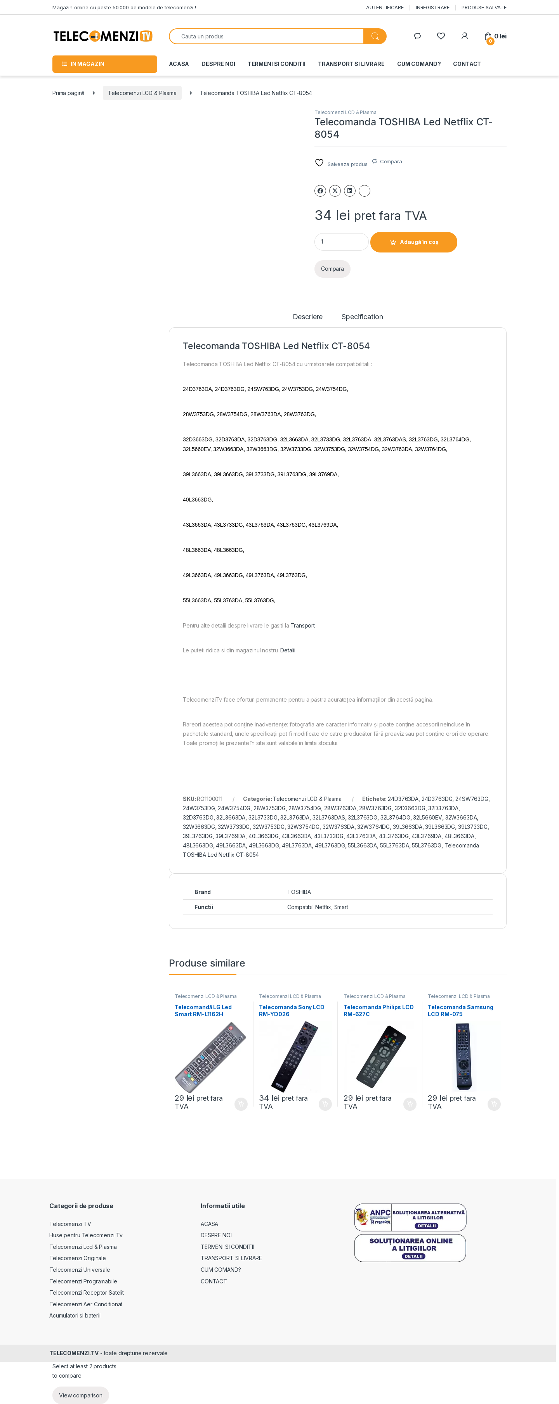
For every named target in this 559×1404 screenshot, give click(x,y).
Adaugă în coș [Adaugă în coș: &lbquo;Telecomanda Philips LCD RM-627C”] (410, 1104)
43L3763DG (394, 836)
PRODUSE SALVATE (484, 7)
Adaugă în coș (419, 242)
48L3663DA (459, 836)
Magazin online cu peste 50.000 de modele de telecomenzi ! (124, 7)
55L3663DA (362, 845)
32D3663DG (410, 808)
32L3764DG (395, 817)
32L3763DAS (328, 817)
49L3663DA (231, 845)
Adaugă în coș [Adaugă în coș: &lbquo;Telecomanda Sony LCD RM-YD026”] (325, 1104)
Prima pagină (68, 93)
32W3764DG (373, 826)
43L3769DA (426, 836)
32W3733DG (234, 826)
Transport (302, 625)
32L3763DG (362, 817)
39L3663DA (407, 826)
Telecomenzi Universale (79, 1269)
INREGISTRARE (433, 7)
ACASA (179, 64)
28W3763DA (340, 808)
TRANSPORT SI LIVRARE (351, 64)
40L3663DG (263, 836)
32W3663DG (199, 826)
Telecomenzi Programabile (83, 1281)
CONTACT (467, 64)
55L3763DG (426, 845)
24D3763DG (437, 798)
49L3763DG (330, 845)
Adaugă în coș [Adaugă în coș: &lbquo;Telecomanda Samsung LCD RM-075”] (494, 1104)
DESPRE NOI (218, 64)
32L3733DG (263, 817)
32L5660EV (427, 817)
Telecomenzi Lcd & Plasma (83, 1246)
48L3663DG (198, 845)
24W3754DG (234, 808)
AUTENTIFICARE (385, 7)
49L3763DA (297, 845)
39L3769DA (230, 836)
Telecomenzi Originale (77, 1258)
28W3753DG (269, 808)
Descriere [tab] (308, 317)
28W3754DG (304, 808)
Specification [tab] (362, 317)
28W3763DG (375, 808)
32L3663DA (230, 817)
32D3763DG (198, 817)
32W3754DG (303, 826)
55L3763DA (394, 845)
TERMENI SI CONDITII (277, 64)
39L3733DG (473, 826)
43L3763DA (361, 836)
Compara (391, 161)
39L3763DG (198, 836)
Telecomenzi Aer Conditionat (85, 1304)
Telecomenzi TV (70, 1224)
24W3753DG (199, 808)
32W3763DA (338, 826)
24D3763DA (403, 798)
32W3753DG (269, 826)
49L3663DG (264, 845)
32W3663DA (461, 817)
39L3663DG (440, 826)
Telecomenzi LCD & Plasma (142, 93)
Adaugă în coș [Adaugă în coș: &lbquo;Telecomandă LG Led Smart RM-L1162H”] (241, 1104)
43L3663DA (296, 836)
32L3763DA (294, 817)
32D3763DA (443, 808)
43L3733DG (329, 836)
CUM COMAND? (419, 64)
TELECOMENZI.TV (74, 1353)
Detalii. (288, 650)
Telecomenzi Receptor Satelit (86, 1292)
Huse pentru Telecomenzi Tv (85, 1235)
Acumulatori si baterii (75, 1315)
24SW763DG (471, 798)
